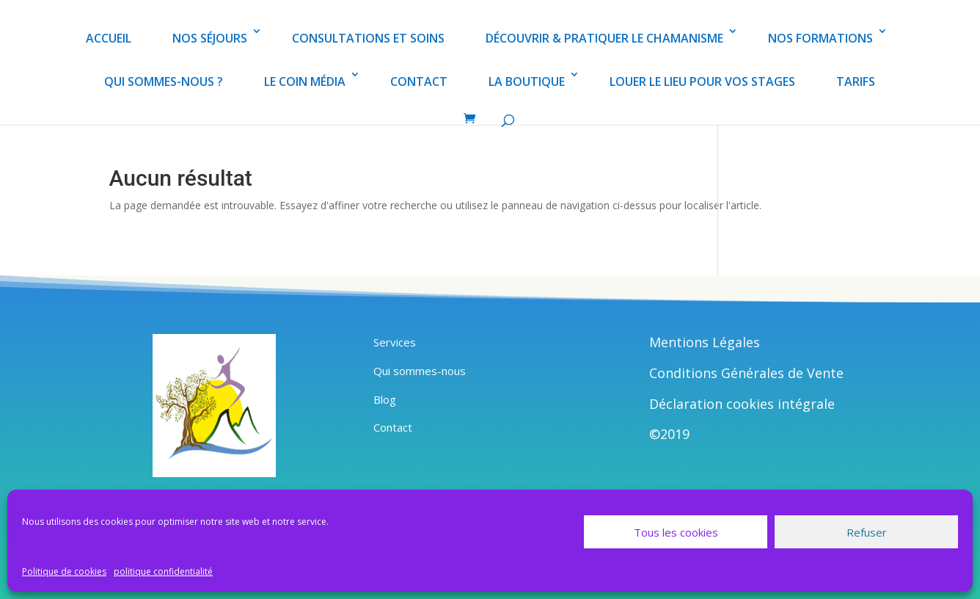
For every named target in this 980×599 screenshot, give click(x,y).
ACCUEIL (108, 38)
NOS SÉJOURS (209, 38)
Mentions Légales (704, 342)
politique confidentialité (163, 571)
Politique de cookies (64, 571)
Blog (384, 399)
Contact (392, 427)
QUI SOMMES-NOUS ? (163, 81)
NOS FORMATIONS (820, 38)
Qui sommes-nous (419, 370)
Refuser (866, 532)
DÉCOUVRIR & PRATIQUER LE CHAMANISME (604, 38)
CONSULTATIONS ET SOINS (368, 38)
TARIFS (855, 81)
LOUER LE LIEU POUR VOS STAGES (702, 81)
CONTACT (418, 81)
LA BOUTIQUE (527, 81)
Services (394, 342)
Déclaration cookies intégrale (742, 404)
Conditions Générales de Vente (746, 373)
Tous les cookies (676, 532)
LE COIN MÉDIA (304, 81)
